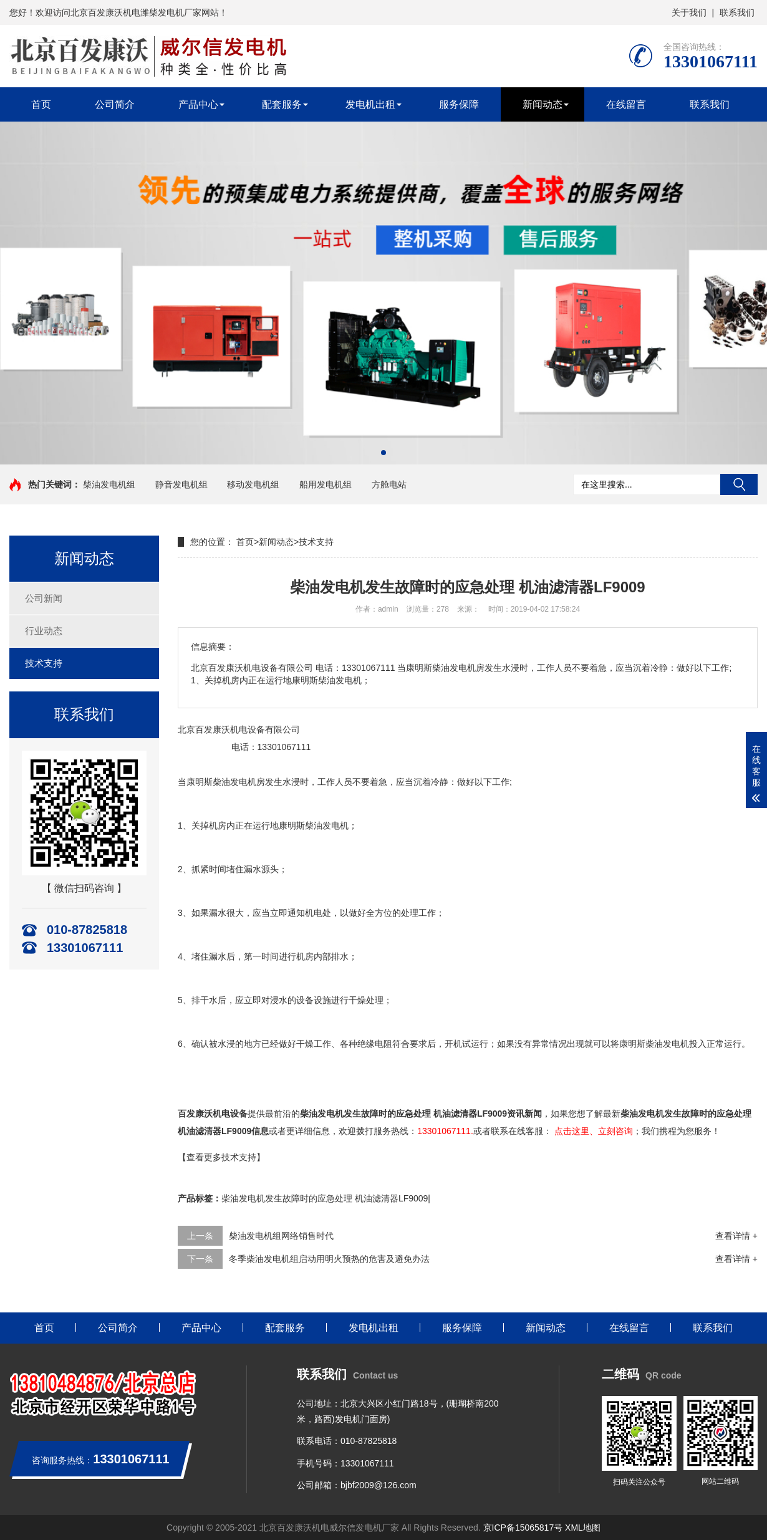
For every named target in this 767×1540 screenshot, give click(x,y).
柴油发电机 (234, 782)
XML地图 (583, 1528)
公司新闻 (43, 598)
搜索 (739, 484)
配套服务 (282, 104)
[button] (383, 452)
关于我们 (689, 12)
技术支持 (43, 663)
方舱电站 (389, 484)
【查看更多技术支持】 (221, 1157)
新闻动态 (542, 104)
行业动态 (43, 630)
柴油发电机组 (109, 484)
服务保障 (459, 104)
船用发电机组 (325, 484)
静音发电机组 (181, 484)
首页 (41, 104)
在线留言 (626, 104)
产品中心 (198, 104)
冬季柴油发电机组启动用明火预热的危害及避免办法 (329, 1259)
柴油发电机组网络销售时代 (281, 1236)
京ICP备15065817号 (523, 1528)
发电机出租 (370, 104)
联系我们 (737, 12)
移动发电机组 (253, 484)
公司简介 (115, 104)
